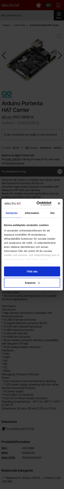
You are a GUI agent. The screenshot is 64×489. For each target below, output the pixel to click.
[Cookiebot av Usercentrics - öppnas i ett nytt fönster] (38, 203)
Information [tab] (32, 212)
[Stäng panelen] (59, 203)
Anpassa (32, 282)
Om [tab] (52, 212)
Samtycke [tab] (11, 212)
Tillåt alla (32, 271)
